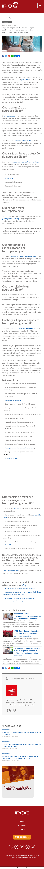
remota (5, 517)
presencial (36, 515)
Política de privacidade (18, 857)
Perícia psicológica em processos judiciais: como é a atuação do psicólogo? (21, 745)
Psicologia (9, 17)
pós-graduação (26, 80)
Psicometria (9, 178)
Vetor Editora (17, 508)
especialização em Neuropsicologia (26, 162)
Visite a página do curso (10, 571)
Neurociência (7, 544)
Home (3, 17)
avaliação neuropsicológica (23, 140)
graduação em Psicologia (11, 219)
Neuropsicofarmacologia (13, 400)
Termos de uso (31, 857)
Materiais (22, 825)
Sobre (22, 821)
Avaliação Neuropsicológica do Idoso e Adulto (19, 448)
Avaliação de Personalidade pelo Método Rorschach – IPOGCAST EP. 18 (21, 733)
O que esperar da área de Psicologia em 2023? (20, 588)
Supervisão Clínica (11, 458)
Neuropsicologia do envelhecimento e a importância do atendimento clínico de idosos (27, 616)
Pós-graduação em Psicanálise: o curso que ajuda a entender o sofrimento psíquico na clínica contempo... (27, 652)
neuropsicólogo (9, 116)
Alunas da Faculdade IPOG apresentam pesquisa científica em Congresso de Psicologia (20, 757)
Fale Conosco (22, 837)
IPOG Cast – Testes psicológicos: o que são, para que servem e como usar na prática (27, 633)
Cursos (22, 829)
